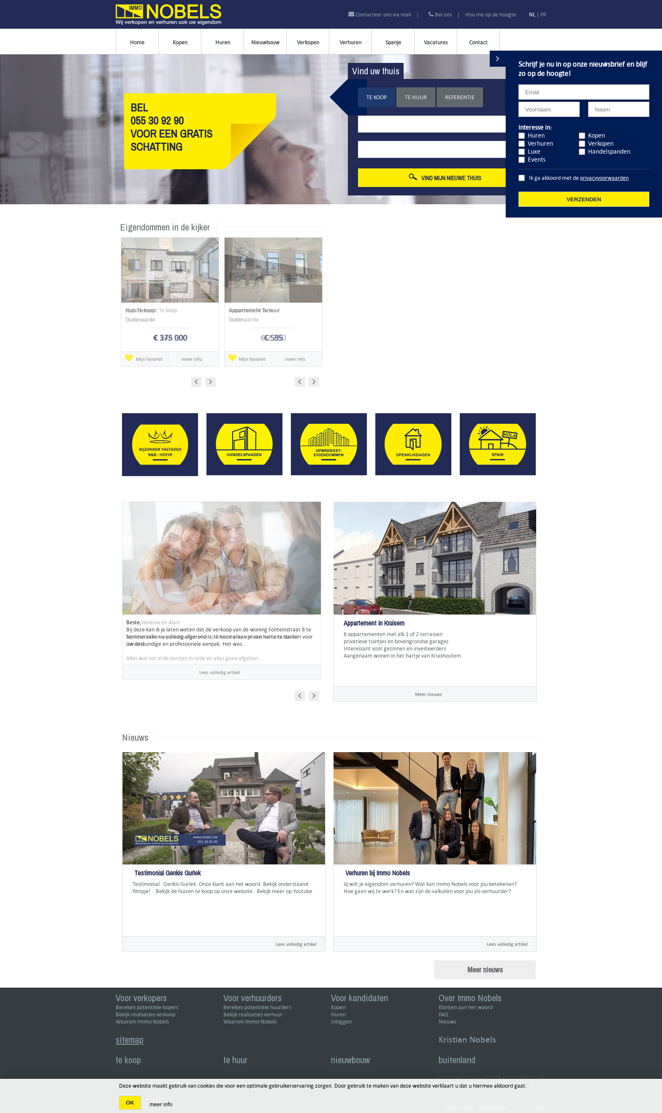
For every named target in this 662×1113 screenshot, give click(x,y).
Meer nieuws (428, 694)
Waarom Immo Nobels (142, 1021)
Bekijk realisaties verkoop (145, 1014)
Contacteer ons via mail (380, 14)
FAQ (443, 1014)
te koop (128, 1060)
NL (532, 14)
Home (137, 42)
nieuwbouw (350, 1060)
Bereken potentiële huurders (257, 1007)
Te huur (416, 97)
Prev (199, 380)
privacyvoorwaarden (604, 177)
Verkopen (308, 42)
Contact (478, 42)
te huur (235, 1060)
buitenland (457, 1060)
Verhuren (350, 42)
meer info (192, 359)
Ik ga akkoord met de (579, 177)
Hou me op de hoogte (490, 14)
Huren (222, 42)
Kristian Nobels (467, 1039)
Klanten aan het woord (466, 1007)
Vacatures (436, 42)
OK (130, 1102)
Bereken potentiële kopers (147, 1007)
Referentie (460, 97)
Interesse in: (535, 127)
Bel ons (440, 14)
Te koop (376, 97)
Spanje (393, 42)
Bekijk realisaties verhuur (252, 1014)
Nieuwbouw (265, 42)
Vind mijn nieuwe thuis (445, 177)
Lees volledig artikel (219, 672)
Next (211, 380)
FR (543, 14)
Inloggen (341, 1021)
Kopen (180, 42)
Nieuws (447, 1021)
